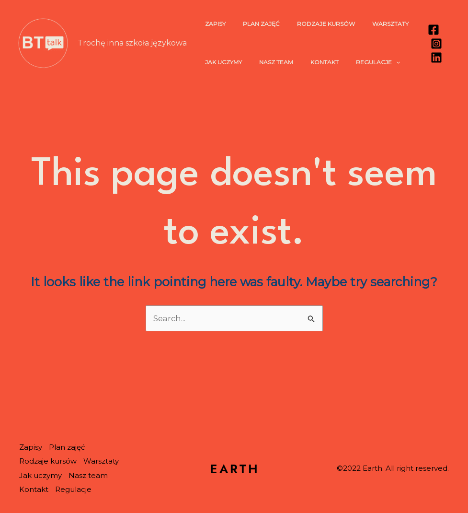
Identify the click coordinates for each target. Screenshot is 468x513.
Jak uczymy (220, 62)
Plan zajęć (252, 23)
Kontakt (310, 62)
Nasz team (268, 62)
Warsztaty (370, 23)
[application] (376, 62)
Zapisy (212, 23)
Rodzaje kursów (312, 23)
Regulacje (358, 62)
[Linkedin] (434, 57)
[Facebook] (431, 29)
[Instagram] (434, 43)
